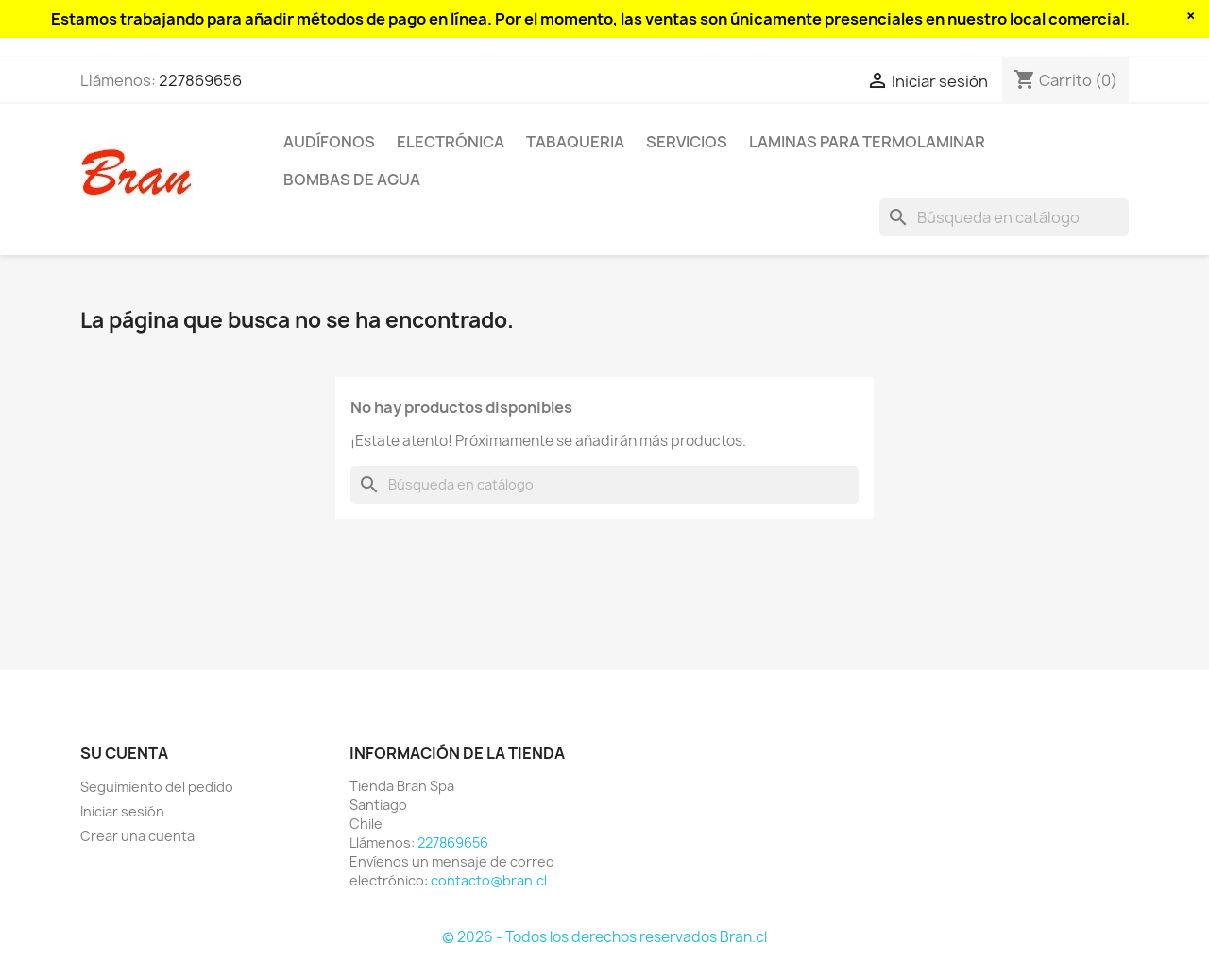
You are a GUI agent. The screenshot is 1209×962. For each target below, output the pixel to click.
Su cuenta (124, 753)
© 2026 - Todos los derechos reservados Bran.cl (604, 937)
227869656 (200, 80)
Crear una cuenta (137, 836)
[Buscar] (1004, 217)
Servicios (686, 141)
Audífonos (329, 141)
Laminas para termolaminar (867, 141)
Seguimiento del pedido (156, 787)
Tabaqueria (575, 141)
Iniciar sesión (122, 811)
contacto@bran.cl (489, 880)
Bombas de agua (351, 179)
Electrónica (450, 141)
